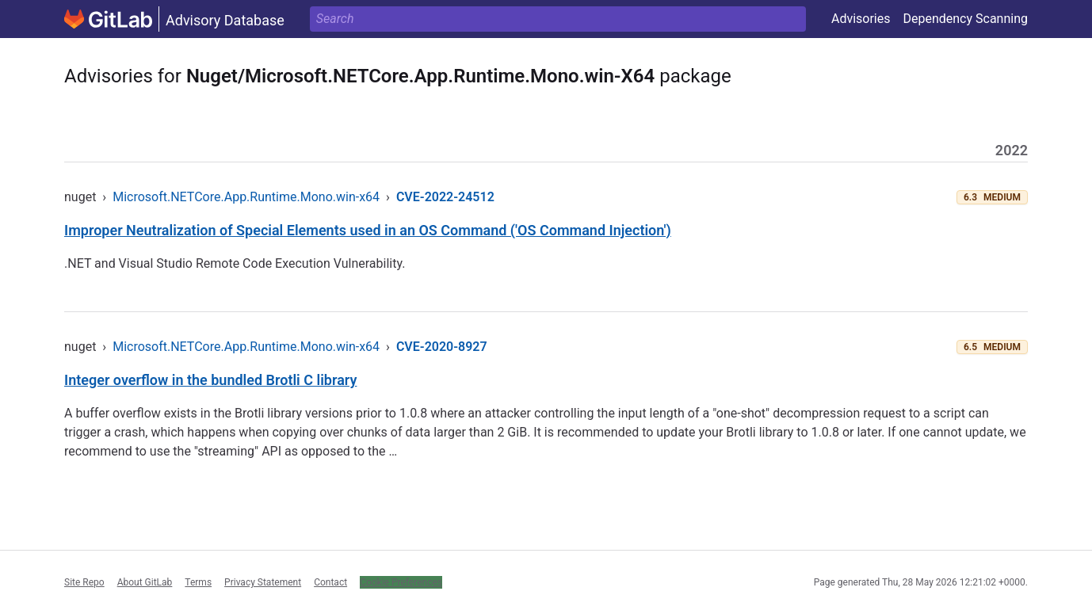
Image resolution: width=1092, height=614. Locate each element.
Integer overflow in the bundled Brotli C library (210, 380)
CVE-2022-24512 (445, 196)
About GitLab (145, 582)
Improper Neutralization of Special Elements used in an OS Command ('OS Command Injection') (367, 230)
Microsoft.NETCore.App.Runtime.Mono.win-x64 (246, 196)
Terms (198, 582)
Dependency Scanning (965, 18)
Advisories (861, 18)
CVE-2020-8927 (441, 346)
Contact (330, 582)
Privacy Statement (262, 582)
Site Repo (84, 582)
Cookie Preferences (401, 582)
